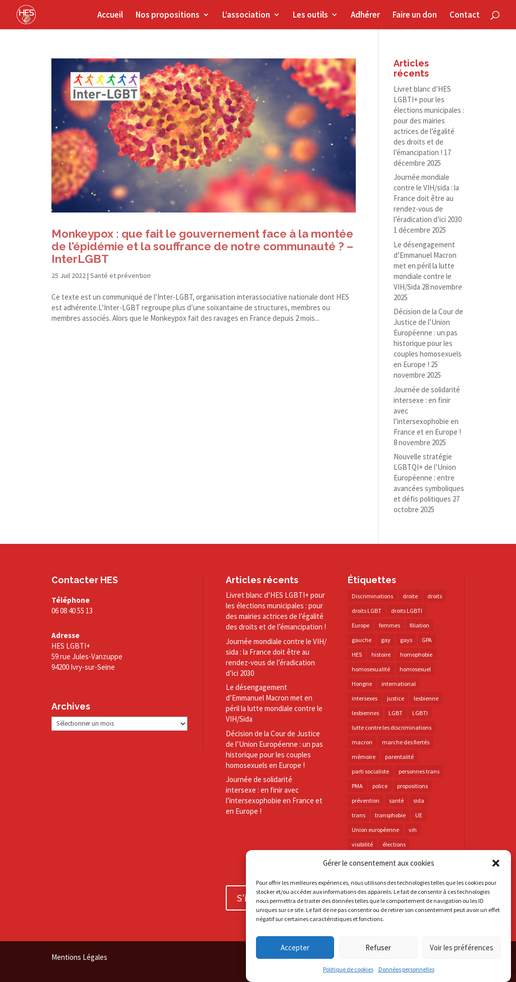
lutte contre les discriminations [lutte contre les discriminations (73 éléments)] (391, 727)
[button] (496, 863)
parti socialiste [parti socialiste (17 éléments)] (370, 771)
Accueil (110, 15)
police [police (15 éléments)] (380, 786)
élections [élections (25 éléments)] (394, 844)
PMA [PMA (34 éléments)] (357, 786)
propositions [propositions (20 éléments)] (412, 786)
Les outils (310, 15)
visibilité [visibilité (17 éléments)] (362, 844)
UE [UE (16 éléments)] (418, 815)
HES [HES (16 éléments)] (357, 654)
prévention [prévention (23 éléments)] (365, 800)
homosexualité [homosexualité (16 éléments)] (371, 669)
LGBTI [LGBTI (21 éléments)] (420, 713)
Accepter (295, 947)
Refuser (378, 947)
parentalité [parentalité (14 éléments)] (399, 756)
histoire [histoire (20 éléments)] (381, 654)
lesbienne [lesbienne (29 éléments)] (426, 698)
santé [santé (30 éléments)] (396, 800)
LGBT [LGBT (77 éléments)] (396, 713)
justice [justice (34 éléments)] (395, 698)
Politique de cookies (348, 969)
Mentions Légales (79, 957)
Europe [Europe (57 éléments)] (360, 625)
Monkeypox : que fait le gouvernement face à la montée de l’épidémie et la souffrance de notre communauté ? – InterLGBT (202, 246)
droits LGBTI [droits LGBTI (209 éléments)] (406, 610)
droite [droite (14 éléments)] (410, 596)
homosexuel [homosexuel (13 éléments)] (415, 669)
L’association (246, 15)
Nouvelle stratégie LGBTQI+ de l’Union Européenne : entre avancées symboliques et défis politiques (429, 478)
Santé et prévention (120, 275)
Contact (464, 15)
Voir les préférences (461, 947)
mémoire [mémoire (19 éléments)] (363, 756)
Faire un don (415, 15)
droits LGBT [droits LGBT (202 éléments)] (366, 610)
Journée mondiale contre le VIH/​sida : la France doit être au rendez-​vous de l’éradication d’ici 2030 (428, 198)
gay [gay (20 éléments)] (386, 640)
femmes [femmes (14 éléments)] (389, 625)
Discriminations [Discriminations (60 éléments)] (372, 596)
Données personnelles (406, 969)
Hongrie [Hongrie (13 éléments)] (362, 683)
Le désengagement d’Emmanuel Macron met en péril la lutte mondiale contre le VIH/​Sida (425, 266)
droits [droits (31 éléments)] (434, 596)
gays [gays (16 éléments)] (406, 640)
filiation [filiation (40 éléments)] (419, 625)
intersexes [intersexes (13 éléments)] (364, 698)
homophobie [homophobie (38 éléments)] (416, 654)
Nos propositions (168, 15)
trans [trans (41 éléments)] (358, 815)
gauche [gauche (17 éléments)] (361, 640)
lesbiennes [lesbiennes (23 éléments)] (365, 713)
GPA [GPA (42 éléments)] (427, 640)
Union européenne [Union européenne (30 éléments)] (375, 829)
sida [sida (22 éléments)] (418, 800)
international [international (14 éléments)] (398, 683)
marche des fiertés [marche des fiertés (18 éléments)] (405, 742)
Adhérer (365, 15)
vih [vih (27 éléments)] (413, 829)
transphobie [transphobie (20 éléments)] (390, 815)
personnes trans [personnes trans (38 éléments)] (419, 771)
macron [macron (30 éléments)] (362, 742)
